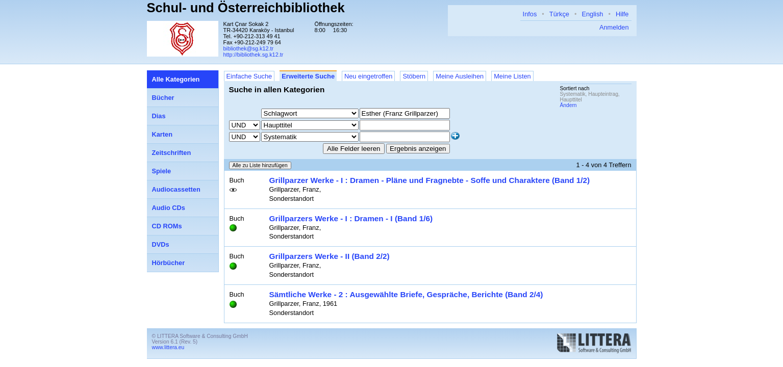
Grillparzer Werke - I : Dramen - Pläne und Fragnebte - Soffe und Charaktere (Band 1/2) (429, 180)
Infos (530, 14)
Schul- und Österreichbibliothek (246, 8)
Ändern (568, 105)
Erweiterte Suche (308, 76)
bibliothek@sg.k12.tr (248, 48)
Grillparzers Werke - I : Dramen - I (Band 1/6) (351, 218)
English (592, 14)
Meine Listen (512, 76)
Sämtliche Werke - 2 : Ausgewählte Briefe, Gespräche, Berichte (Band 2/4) (406, 294)
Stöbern (413, 76)
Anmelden (614, 27)
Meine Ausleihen (460, 76)
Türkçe (559, 14)
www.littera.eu (168, 347)
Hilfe (622, 14)
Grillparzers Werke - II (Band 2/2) (329, 256)
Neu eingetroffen (368, 76)
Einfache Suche (249, 76)
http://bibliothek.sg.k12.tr (253, 54)
